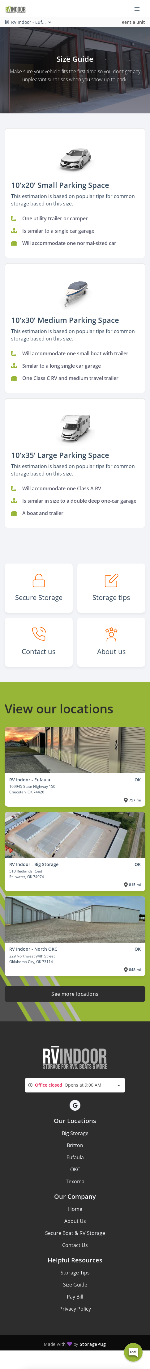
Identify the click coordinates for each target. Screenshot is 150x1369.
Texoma (75, 1181)
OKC (75, 1169)
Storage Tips (75, 1272)
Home (75, 1209)
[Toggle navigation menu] (139, 8)
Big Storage (75, 1133)
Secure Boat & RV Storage (75, 1233)
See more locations (74, 994)
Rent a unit (133, 22)
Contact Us (75, 1245)
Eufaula (75, 1157)
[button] (75, 157)
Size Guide (75, 1284)
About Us (75, 1221)
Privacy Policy (75, 1308)
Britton (75, 1145)
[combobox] (75, 1085)
